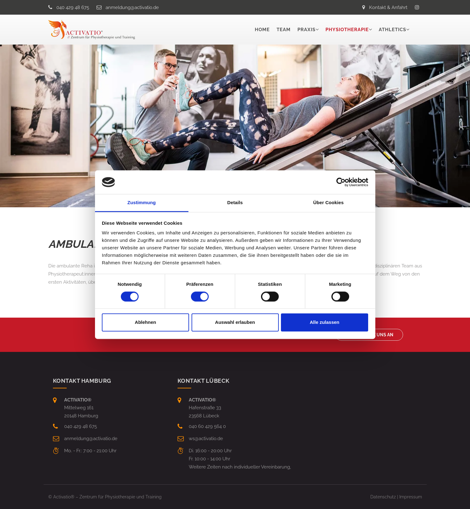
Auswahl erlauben (235, 322)
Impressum (410, 496)
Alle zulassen (324, 322)
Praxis (306, 29)
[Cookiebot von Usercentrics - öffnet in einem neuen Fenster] (341, 182)
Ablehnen (145, 322)
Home (262, 29)
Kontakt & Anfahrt (388, 7)
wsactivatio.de (206, 438)
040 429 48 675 (72, 7)
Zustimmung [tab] (141, 202)
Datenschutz (383, 496)
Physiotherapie (347, 29)
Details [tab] (235, 202)
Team (284, 29)
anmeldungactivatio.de (132, 7)
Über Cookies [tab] (328, 202)
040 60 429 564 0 (207, 426)
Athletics (392, 29)
